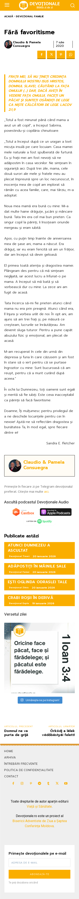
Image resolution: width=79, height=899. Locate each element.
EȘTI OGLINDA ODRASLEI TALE (37, 582)
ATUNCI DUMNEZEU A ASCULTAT (29, 547)
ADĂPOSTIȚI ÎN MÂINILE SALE (37, 566)
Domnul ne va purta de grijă (16, 732)
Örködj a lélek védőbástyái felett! (58, 732)
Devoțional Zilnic (19, 587)
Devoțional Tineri (19, 556)
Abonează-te (39, 874)
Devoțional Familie (30, 16)
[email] (39, 862)
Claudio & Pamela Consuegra (27, 44)
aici (46, 491)
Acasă (8, 16)
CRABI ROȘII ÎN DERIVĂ (31, 598)
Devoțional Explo (19, 603)
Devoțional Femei (19, 572)
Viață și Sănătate (39, 806)
